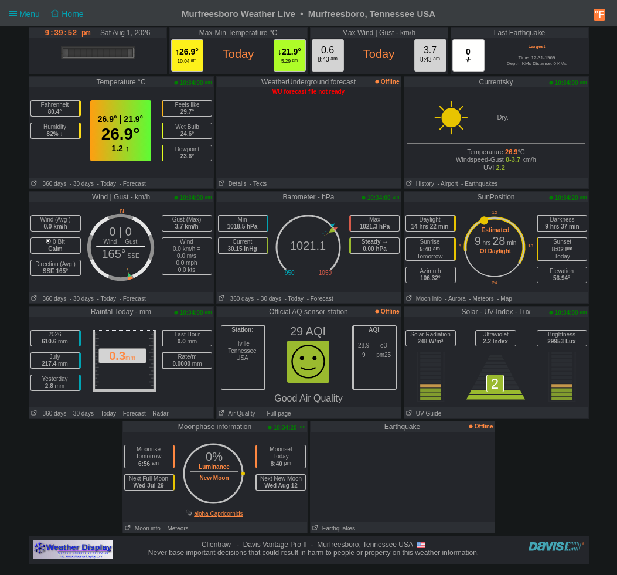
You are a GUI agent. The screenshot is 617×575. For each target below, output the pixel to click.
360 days (48, 184)
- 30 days (82, 184)
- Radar (158, 413)
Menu (46, 14)
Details (232, 184)
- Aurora (455, 298)
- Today (106, 184)
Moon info (423, 298)
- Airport (448, 184)
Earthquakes (333, 528)
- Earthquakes (479, 184)
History (419, 184)
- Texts (258, 184)
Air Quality (236, 413)
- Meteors (481, 298)
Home (67, 14)
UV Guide (423, 413)
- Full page (274, 413)
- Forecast (133, 184)
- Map (504, 298)
